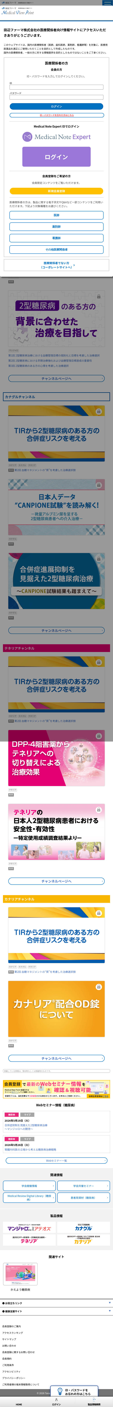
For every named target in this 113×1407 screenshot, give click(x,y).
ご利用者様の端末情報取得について (20, 1384)
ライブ (27, 1114)
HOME (19, 1402)
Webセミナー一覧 (56, 1160)
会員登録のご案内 (11, 1326)
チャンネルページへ (57, 881)
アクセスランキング (12, 1332)
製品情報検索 (94, 1402)
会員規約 (6, 1358)
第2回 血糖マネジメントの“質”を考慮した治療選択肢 (45, 972)
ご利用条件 (8, 1365)
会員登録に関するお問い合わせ (18, 1352)
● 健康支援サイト (12, 1311)
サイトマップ (9, 1339)
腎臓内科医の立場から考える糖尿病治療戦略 (30, 1149)
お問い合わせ (9, 1345)
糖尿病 (11, 1114)
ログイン (56, 1402)
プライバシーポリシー (13, 1378)
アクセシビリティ (11, 1371)
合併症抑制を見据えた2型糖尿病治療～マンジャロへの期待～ (26, 1127)
